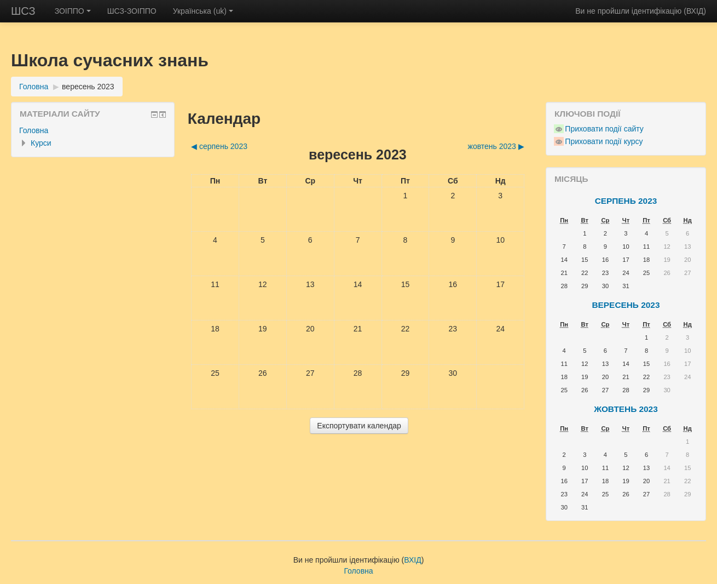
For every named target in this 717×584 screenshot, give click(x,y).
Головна (33, 86)
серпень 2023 (626, 200)
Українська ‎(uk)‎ (203, 11)
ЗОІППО (73, 11)
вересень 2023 (88, 86)
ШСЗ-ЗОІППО (132, 11)
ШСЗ (23, 11)
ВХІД (694, 11)
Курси (41, 143)
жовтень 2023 (626, 409)
